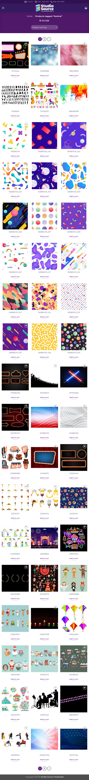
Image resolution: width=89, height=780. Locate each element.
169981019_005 (73, 192)
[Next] (49, 39)
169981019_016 (15, 353)
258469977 (74, 715)
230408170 (44, 594)
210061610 (44, 473)
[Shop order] (44, 27)
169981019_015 (74, 312)
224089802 (15, 554)
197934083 (74, 393)
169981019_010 (15, 272)
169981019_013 (15, 312)
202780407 (15, 433)
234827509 (44, 634)
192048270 (44, 393)
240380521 (73, 675)
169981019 (15, 152)
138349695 (73, 71)
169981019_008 (73, 232)
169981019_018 (44, 353)
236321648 (15, 675)
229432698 (15, 594)
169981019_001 (44, 152)
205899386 (15, 473)
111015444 (15, 71)
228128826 (44, 554)
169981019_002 (73, 152)
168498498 (74, 111)
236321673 (44, 675)
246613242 (44, 715)
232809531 (15, 634)
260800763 (44, 755)
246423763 (15, 715)
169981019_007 (44, 232)
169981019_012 (74, 272)
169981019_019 (73, 353)
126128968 (44, 71)
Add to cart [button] (15, 75)
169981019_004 (44, 192)
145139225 (44, 111)
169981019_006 (15, 232)
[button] (3, 8)
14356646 (15, 111)
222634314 (44, 514)
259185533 (15, 755)
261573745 (74, 755)
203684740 (44, 433)
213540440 (73, 473)
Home (29, 16)
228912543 (73, 554)
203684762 (73, 433)
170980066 (15, 393)
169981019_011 (44, 272)
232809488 (74, 594)
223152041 (74, 514)
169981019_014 (44, 312)
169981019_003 (15, 192)
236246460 (73, 634)
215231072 (15, 514)
